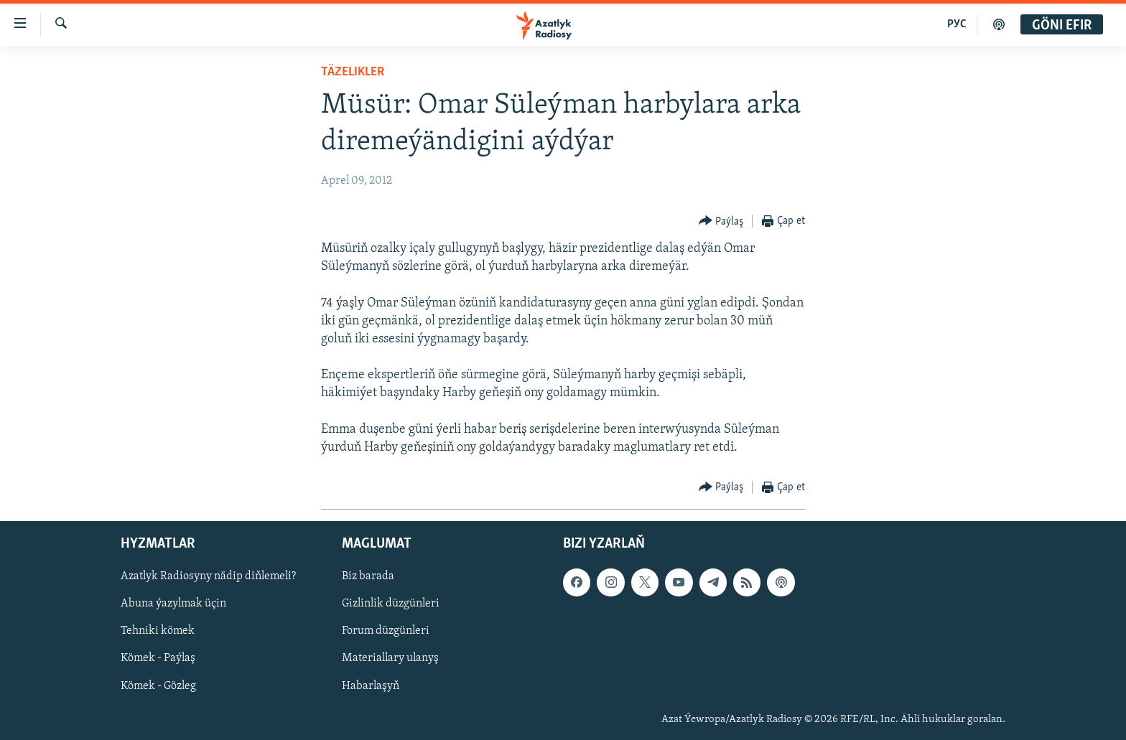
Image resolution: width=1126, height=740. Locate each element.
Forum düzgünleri (385, 631)
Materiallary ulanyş (390, 659)
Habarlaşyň (370, 686)
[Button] (721, 221)
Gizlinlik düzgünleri (390, 604)
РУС (957, 24)
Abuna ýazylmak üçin (173, 604)
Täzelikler (352, 72)
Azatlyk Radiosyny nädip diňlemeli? (208, 577)
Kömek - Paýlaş (158, 659)
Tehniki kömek (158, 631)
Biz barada (368, 577)
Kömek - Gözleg (158, 686)
